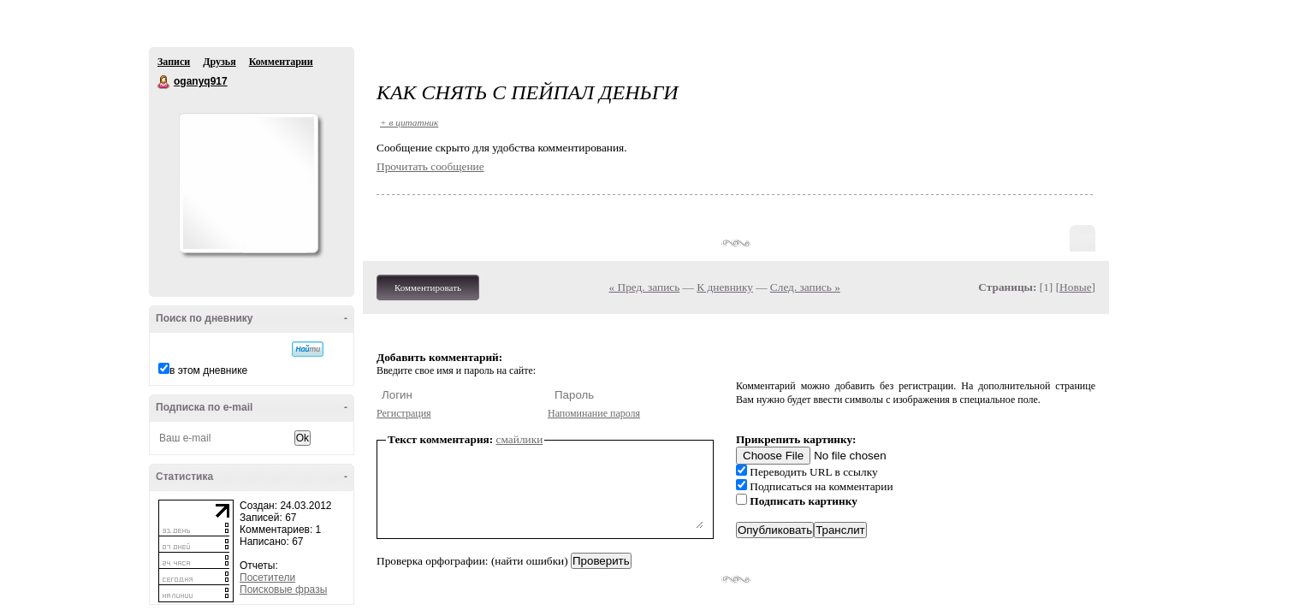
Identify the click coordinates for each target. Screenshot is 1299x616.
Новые (1075, 287)
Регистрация (404, 413)
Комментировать (427, 287)
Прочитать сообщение (430, 166)
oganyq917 (164, 82)
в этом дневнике (208, 370)
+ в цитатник (409, 122)
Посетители (267, 577)
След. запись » (805, 287)
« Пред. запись (644, 287)
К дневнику (725, 287)
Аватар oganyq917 (248, 183)
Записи (173, 62)
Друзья (219, 62)
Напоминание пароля (594, 413)
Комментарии (281, 62)
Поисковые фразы (283, 589)
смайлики (519, 439)
